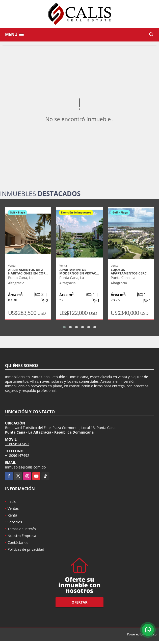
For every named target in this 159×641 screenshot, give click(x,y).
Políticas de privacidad (26, 549)
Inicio (12, 501)
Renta (12, 515)
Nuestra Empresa (22, 535)
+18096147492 (17, 443)
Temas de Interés (22, 528)
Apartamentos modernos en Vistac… (79, 271)
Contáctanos (18, 542)
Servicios (15, 522)
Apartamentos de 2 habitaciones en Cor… (28, 271)
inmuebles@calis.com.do (25, 467)
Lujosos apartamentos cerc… (130, 271)
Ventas (13, 508)
